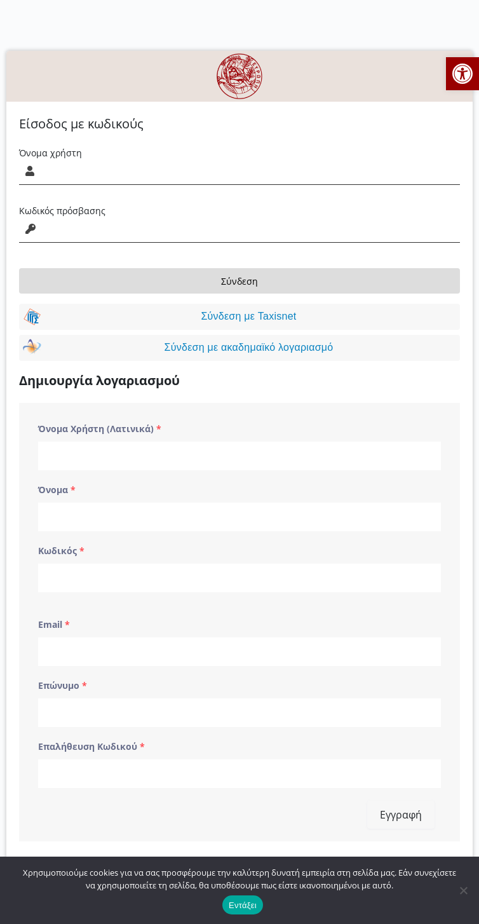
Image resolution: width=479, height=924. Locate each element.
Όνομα (57, 490)
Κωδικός (61, 551)
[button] (462, 73)
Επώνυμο (62, 685)
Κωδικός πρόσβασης (62, 211)
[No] (463, 890)
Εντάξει (243, 905)
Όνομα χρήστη (50, 153)
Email (54, 624)
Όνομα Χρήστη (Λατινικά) (99, 429)
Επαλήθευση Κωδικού (91, 746)
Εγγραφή (401, 815)
